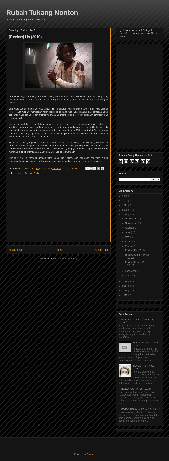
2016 (125, 290)
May (127, 237)
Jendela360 (124, 33)
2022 (125, 200)
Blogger (90, 454)
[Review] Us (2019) (134, 250)
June (128, 232)
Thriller (37, 173)
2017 (125, 286)
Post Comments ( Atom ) (65, 258)
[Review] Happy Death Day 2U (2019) (140, 409)
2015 (125, 295)
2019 (125, 214)
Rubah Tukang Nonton (42, 12)
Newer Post (16, 249)
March (128, 246)
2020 (125, 210)
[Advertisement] (58, 215)
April (128, 241)
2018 (125, 281)
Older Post (101, 249)
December (131, 218)
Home (58, 249)
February (130, 271)
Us (31, 124)
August (129, 227)
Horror (20, 173)
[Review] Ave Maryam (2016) (135, 388)
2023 (125, 196)
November (131, 223)
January (129, 275)
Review (28, 173)
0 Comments (74, 168)
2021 (125, 205)
